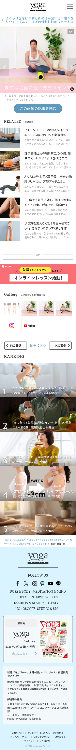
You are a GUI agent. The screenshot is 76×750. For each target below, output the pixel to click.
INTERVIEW (39, 597)
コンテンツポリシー (43, 736)
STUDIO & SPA (48, 609)
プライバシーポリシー (20, 736)
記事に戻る (38, 345)
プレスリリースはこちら (39, 732)
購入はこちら (20, 653)
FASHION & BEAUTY (29, 603)
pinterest (42, 583)
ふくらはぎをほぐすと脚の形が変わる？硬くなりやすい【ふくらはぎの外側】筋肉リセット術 (39, 20)
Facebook (18, 583)
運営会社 (59, 736)
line (58, 583)
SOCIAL (22, 597)
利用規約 (57, 732)
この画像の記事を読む (38, 108)
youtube (50, 583)
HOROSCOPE (25, 609)
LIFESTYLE (54, 603)
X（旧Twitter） (26, 583)
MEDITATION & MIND (49, 592)
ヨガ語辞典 (45, 740)
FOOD (55, 597)
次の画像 (60, 345)
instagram (34, 583)
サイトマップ (30, 740)
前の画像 (15, 345)
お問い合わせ (18, 732)
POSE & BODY (20, 592)
